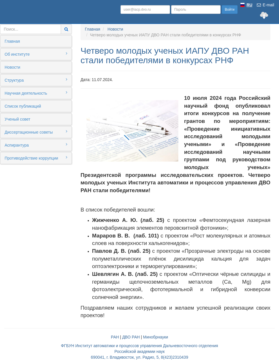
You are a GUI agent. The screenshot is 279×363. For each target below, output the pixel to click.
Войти (230, 10)
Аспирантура (36, 144)
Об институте (36, 54)
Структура (36, 80)
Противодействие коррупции (36, 157)
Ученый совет (17, 119)
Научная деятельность (36, 93)
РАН (115, 337)
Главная (12, 41)
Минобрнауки (155, 337)
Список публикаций (23, 106)
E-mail (265, 5)
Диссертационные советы (36, 131)
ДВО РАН (131, 337)
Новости (12, 67)
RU (249, 5)
